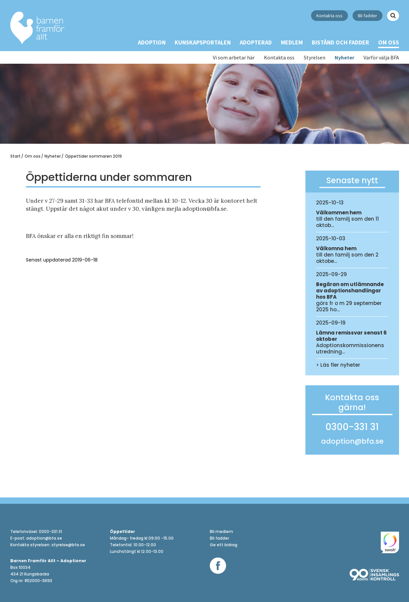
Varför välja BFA (381, 57)
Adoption (152, 42)
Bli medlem (221, 531)
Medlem (292, 42)
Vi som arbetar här (234, 57)
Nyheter (344, 57)
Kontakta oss (329, 16)
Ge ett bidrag (223, 545)
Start (15, 156)
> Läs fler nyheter (338, 364)
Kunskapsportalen (203, 42)
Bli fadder (367, 16)
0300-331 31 (352, 428)
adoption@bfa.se (352, 441)
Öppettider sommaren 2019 (93, 156)
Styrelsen (314, 57)
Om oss (388, 42)
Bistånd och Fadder (340, 42)
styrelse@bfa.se (68, 545)
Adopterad (256, 42)
